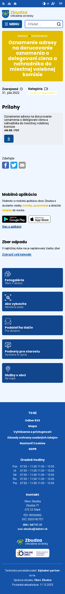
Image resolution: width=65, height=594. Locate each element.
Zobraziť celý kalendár (17, 254)
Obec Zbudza (42, 580)
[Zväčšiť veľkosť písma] (53, 3)
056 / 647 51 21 (32, 524)
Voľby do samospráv (42, 93)
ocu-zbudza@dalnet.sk (32, 529)
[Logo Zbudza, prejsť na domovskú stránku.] (32, 14)
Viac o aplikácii (11, 226)
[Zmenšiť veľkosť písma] (48, 3)
